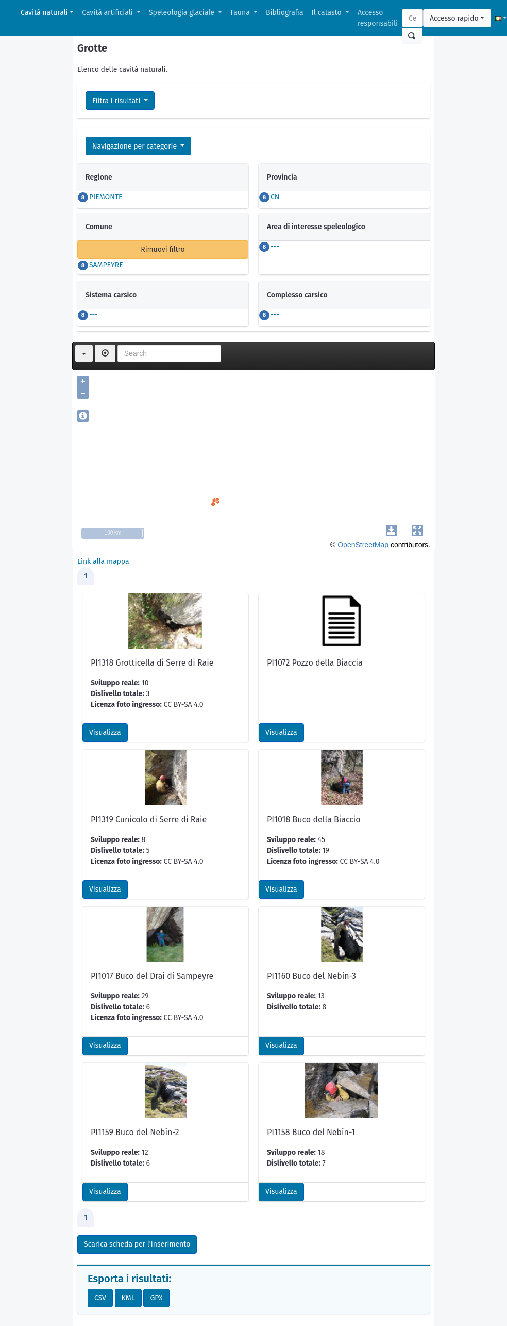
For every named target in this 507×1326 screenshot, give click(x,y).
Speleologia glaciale (182, 12)
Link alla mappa (103, 561)
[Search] (412, 18)
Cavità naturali (44, 12)
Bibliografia (284, 12)
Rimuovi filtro (163, 249)
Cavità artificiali (108, 12)
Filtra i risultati (117, 100)
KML (128, 1297)
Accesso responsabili (378, 18)
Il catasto (328, 12)
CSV (100, 1297)
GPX (156, 1297)
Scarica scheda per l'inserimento (137, 1244)
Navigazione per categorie (135, 146)
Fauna (240, 12)
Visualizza (105, 732)
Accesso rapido (454, 18)
